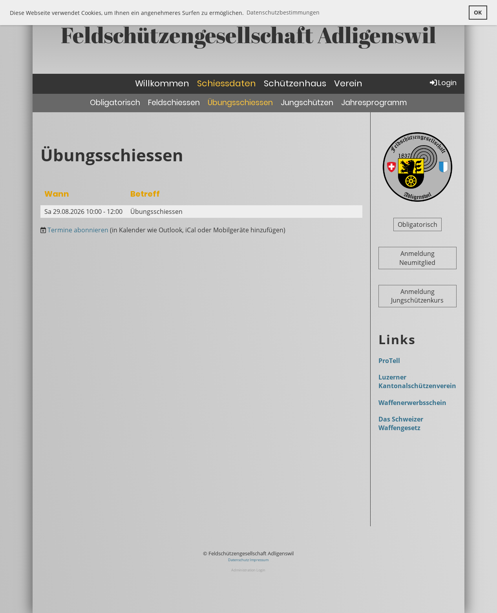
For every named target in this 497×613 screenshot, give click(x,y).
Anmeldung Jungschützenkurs (417, 296)
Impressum (259, 559)
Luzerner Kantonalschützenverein (417, 381)
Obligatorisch (115, 102)
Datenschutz (239, 559)
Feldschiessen (174, 102)
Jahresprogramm (374, 102)
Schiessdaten (226, 83)
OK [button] (478, 12)
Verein (348, 83)
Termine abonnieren (78, 230)
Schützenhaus (295, 83)
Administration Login (248, 570)
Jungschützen (307, 102)
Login (443, 83)
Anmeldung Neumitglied (417, 257)
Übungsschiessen (240, 102)
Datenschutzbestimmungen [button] (283, 12)
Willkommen (162, 83)
